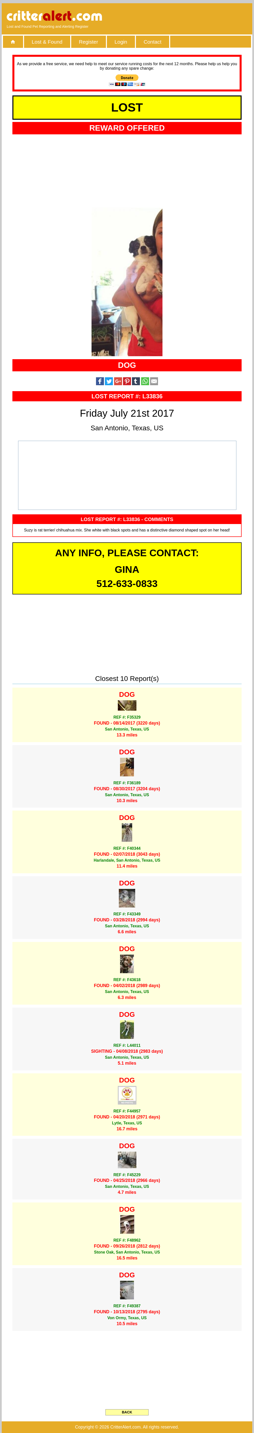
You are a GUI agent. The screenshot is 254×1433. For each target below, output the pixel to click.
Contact (152, 42)
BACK (127, 1412)
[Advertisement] (190, 16)
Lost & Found (47, 42)
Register (88, 42)
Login (121, 42)
